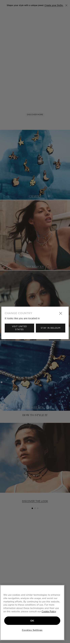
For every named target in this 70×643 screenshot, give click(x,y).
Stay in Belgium (50, 328)
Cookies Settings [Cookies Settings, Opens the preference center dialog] (32, 630)
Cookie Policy (49, 611)
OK (32, 620)
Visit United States (19, 328)
